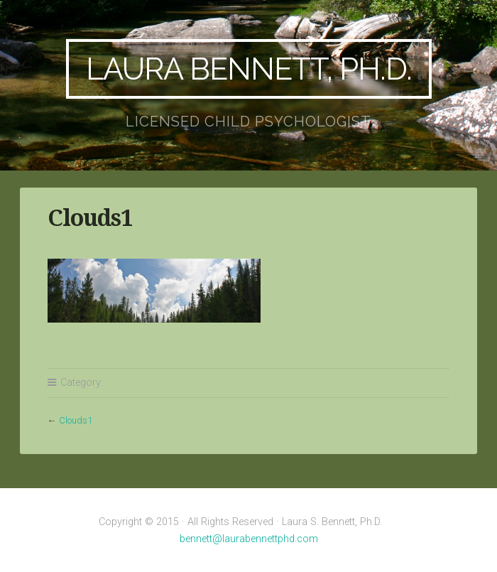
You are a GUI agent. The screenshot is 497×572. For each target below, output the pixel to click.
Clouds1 (75, 420)
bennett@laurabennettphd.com (249, 539)
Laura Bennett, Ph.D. (249, 68)
